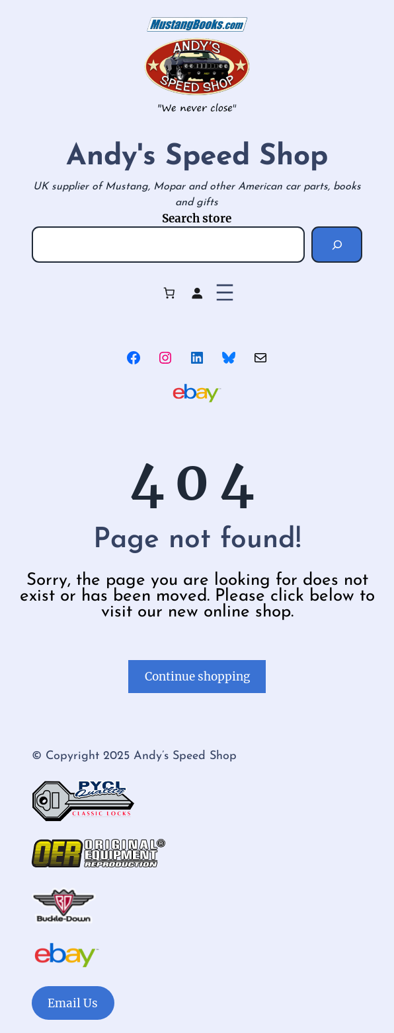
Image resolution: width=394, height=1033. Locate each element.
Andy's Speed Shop (197, 157)
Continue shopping (197, 676)
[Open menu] (225, 292)
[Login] (197, 293)
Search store (196, 218)
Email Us (73, 1003)
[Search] (336, 244)
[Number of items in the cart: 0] (169, 293)
